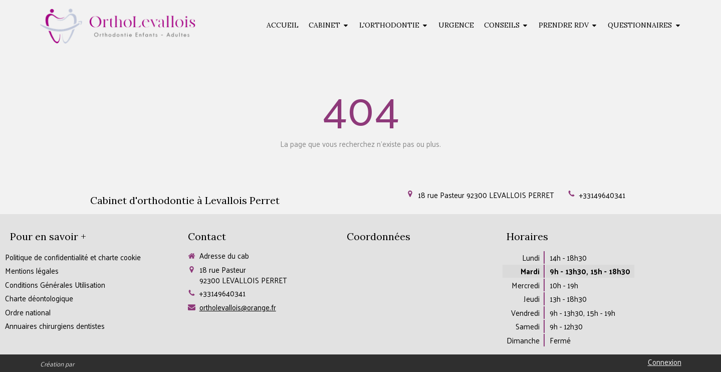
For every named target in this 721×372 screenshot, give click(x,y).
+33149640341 (602, 195)
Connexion (664, 361)
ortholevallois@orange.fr (237, 307)
